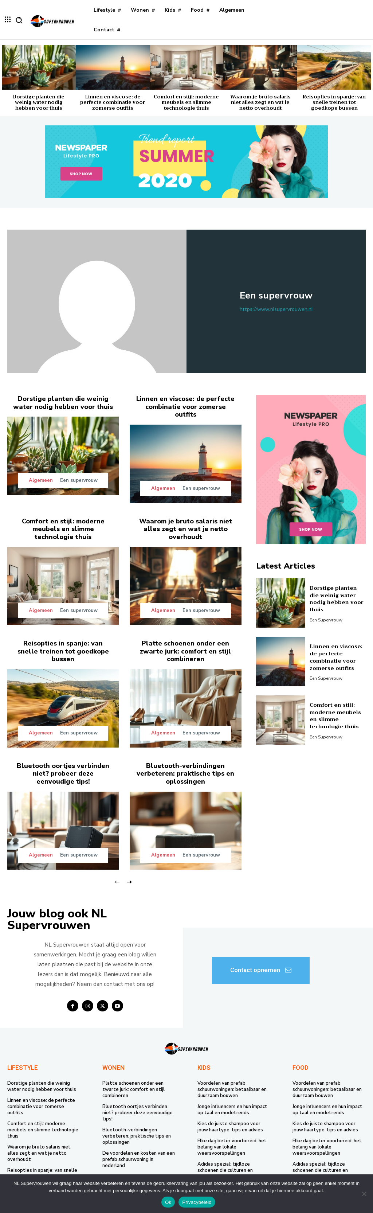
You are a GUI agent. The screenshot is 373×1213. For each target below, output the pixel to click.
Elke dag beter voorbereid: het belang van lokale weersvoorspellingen (232, 1146)
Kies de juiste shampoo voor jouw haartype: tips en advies (230, 1126)
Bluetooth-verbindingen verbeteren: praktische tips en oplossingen (185, 773)
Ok (168, 1202)
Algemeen (41, 480)
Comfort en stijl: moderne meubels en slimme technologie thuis (186, 102)
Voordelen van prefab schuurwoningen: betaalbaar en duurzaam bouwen (232, 1089)
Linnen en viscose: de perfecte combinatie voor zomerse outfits (112, 102)
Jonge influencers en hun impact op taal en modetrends (232, 1109)
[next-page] (128, 881)
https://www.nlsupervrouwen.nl (276, 309)
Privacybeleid (197, 1202)
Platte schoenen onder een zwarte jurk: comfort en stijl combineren (185, 651)
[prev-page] (117, 881)
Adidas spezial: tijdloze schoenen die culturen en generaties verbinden (225, 1169)
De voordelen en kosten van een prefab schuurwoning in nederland (138, 1158)
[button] (19, 20)
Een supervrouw (79, 480)
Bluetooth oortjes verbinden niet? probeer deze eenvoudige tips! (63, 773)
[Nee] (364, 1193)
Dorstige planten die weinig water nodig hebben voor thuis (38, 102)
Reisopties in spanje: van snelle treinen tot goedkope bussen (334, 102)
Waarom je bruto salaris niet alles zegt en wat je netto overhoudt (260, 102)
